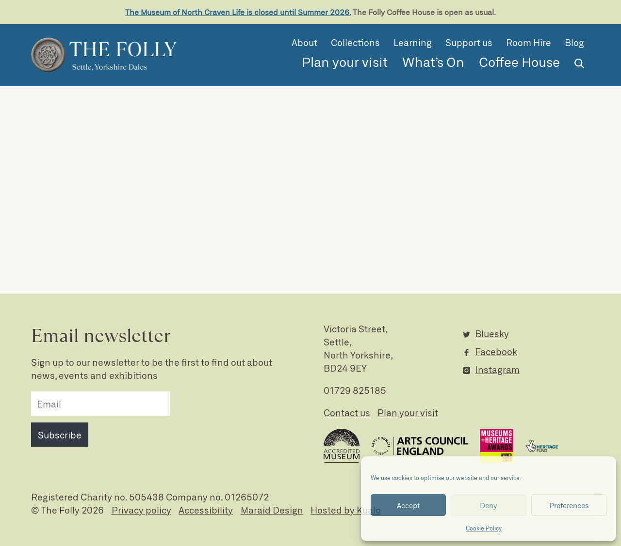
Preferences (568, 505)
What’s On (433, 61)
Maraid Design (272, 509)
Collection (484, 213)
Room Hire (528, 42)
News (474, 255)
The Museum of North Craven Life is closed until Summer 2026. (238, 11)
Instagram (497, 369)
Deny (488, 505)
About (304, 42)
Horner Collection (500, 234)
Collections (355, 42)
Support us (468, 42)
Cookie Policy (484, 528)
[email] (100, 403)
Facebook (496, 351)
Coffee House (519, 61)
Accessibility (206, 509)
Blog (574, 42)
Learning (412, 42)
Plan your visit (345, 61)
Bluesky (492, 333)
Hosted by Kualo (345, 509)
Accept (408, 505)
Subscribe (60, 434)
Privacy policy (141, 509)
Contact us (347, 412)
